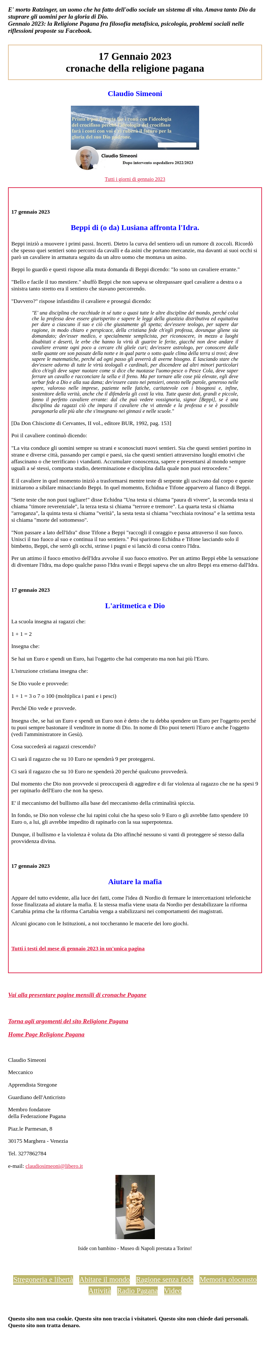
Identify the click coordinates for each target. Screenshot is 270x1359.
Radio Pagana (137, 1290)
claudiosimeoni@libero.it (54, 1166)
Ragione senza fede (164, 1279)
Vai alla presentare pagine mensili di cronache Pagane (77, 994)
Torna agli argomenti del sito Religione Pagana (68, 1021)
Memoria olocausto (228, 1279)
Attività (100, 1290)
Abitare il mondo (104, 1279)
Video (173, 1290)
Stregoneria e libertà (43, 1279)
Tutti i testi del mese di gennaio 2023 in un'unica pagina (78, 948)
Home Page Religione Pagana (46, 1034)
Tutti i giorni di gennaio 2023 (135, 179)
